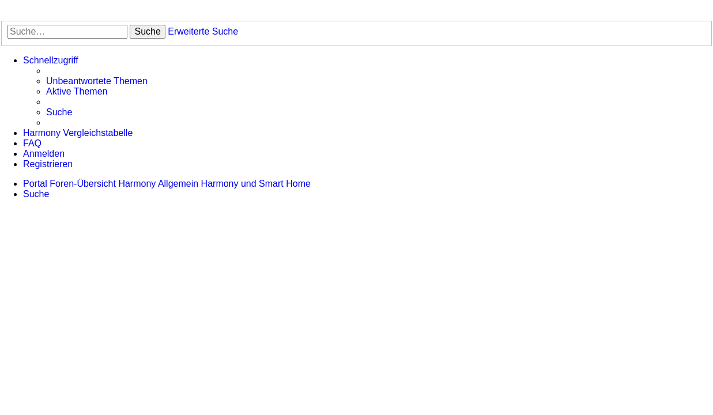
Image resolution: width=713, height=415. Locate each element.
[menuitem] (97, 81)
